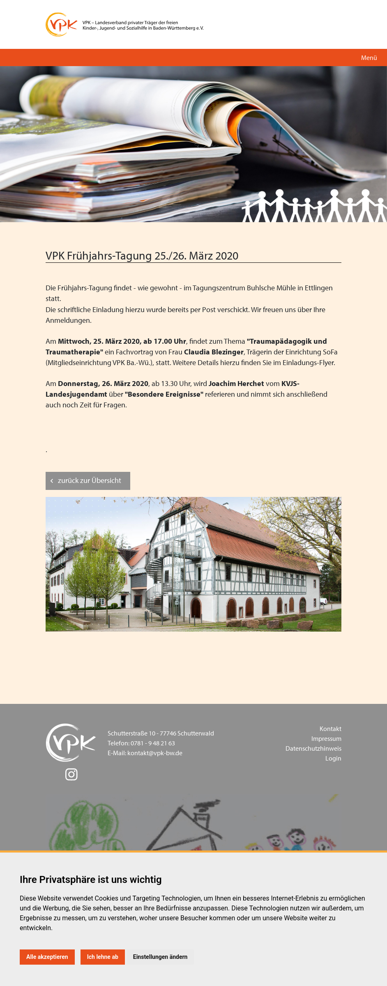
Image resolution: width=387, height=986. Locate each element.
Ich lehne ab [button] (102, 957)
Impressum (326, 738)
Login (333, 758)
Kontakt (330, 728)
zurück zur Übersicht (89, 480)
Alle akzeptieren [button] (47, 957)
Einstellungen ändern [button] (160, 957)
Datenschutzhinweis (313, 748)
